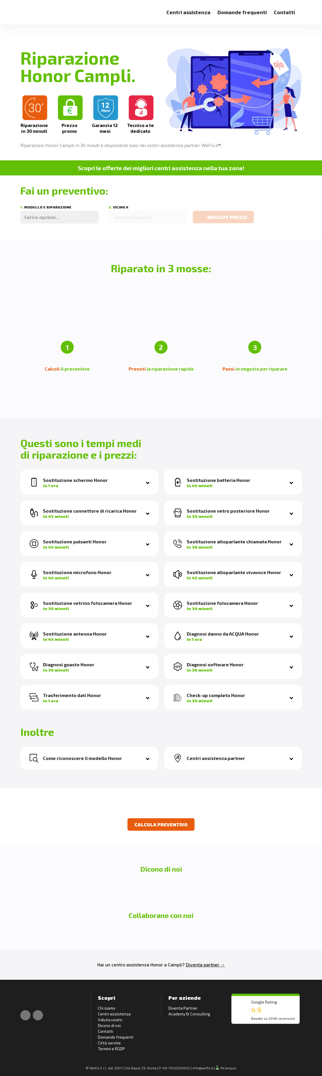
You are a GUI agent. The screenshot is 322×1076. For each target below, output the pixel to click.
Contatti (284, 12)
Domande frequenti (242, 12)
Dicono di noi (109, 1025)
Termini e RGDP (111, 1048)
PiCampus (226, 1068)
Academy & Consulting (189, 1013)
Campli (175, 964)
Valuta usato (110, 1019)
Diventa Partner (182, 1008)
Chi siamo (106, 1008)
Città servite (109, 1042)
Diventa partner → (205, 964)
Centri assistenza (188, 12)
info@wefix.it (203, 1068)
